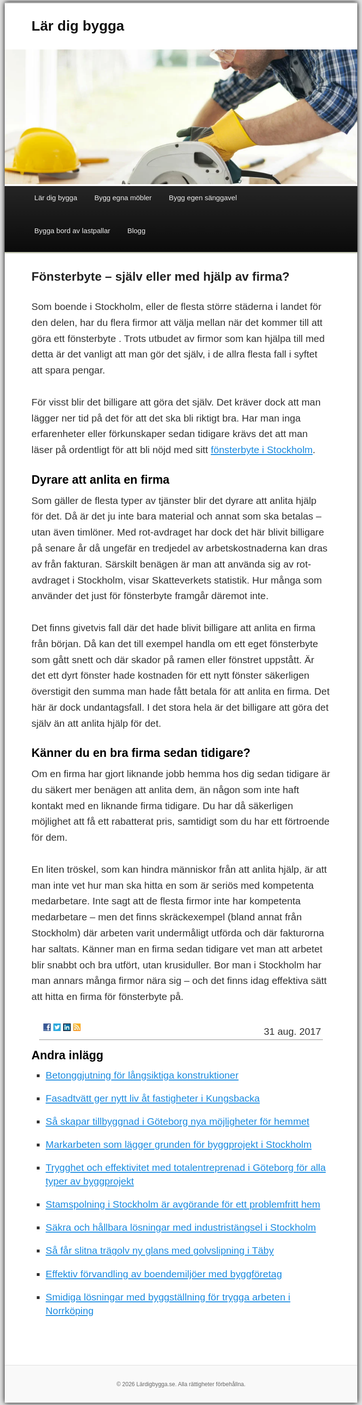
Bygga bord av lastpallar (72, 231)
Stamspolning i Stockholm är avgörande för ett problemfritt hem (183, 1204)
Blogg (136, 231)
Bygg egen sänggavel (203, 198)
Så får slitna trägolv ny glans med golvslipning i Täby (160, 1250)
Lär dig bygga (78, 25)
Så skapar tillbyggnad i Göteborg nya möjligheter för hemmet (178, 1121)
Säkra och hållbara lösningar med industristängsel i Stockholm (181, 1227)
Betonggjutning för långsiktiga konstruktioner (142, 1075)
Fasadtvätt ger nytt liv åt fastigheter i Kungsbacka (153, 1098)
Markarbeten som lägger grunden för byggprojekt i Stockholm (179, 1144)
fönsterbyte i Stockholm (262, 449)
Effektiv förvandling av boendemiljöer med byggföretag (164, 1273)
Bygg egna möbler (123, 198)
